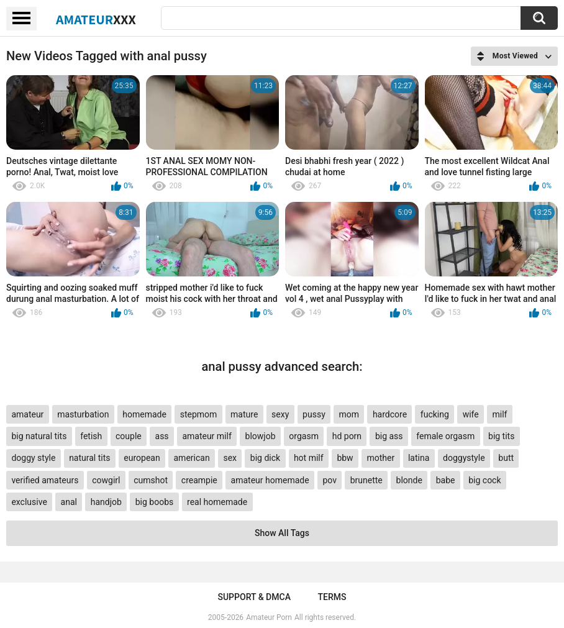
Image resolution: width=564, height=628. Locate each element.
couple (129, 436)
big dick (265, 458)
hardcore (390, 414)
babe (445, 480)
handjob (106, 502)
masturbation (83, 414)
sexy (280, 414)
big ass (389, 436)
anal (69, 502)
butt (506, 458)
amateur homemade (270, 480)
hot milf (309, 458)
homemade (144, 414)
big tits (501, 436)
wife (471, 414)
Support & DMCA (253, 597)
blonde (409, 480)
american (191, 458)
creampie (199, 480)
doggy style (33, 458)
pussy (313, 414)
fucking (435, 414)
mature (244, 414)
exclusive (29, 502)
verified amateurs (44, 480)
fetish (91, 436)
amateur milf (206, 436)
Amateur (96, 19)
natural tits (89, 458)
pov (329, 480)
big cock (484, 480)
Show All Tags (282, 533)
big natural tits (38, 436)
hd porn (347, 436)
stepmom (198, 414)
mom (349, 414)
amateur (27, 414)
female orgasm (445, 436)
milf (499, 414)
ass (162, 436)
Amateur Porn (269, 617)
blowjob (260, 436)
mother (380, 458)
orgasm (304, 436)
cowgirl (106, 480)
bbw (345, 458)
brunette (366, 480)
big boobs (154, 502)
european (142, 458)
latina (418, 458)
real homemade (217, 502)
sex (230, 458)
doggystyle (463, 458)
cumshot (151, 480)
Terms (332, 597)
